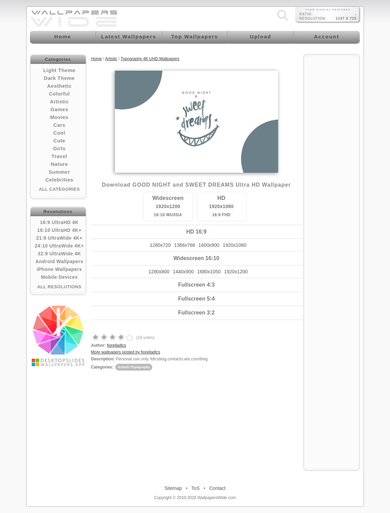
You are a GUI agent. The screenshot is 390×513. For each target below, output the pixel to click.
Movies (59, 117)
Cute (59, 140)
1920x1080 (234, 245)
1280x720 (160, 245)
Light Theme (59, 70)
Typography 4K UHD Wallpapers (150, 58)
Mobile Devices (59, 277)
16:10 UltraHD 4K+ (59, 230)
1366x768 (184, 245)
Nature (59, 164)
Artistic (59, 101)
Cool (59, 133)
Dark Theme (59, 78)
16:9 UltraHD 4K (59, 222)
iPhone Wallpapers (59, 269)
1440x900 (183, 271)
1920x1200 (236, 271)
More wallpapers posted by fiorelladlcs (125, 352)
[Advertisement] (331, 160)
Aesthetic (59, 86)
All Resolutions (59, 286)
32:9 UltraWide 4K (59, 253)
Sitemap (173, 488)
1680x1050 (209, 271)
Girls (59, 148)
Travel (59, 156)
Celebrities (59, 180)
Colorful (59, 94)
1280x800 (159, 271)
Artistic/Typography (134, 367)
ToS (195, 488)
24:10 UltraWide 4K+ (59, 246)
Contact (217, 488)
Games (59, 109)
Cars (59, 125)
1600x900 (209, 245)
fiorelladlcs (116, 345)
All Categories (59, 189)
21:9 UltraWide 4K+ (59, 238)
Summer (59, 172)
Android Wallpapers (59, 261)
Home (96, 58)
